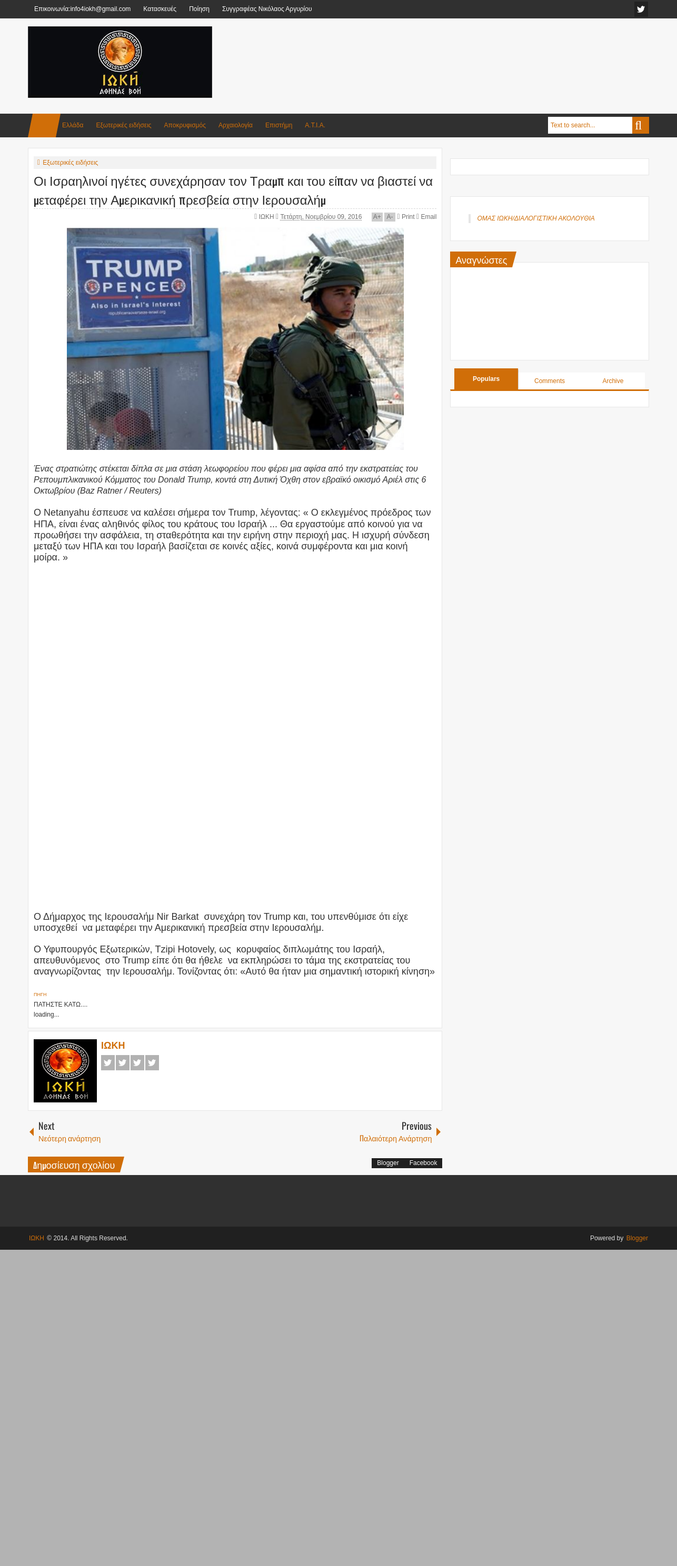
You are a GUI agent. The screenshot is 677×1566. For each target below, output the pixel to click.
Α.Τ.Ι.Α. (315, 125)
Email (426, 216)
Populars (486, 379)
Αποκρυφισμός (185, 125)
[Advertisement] (457, 52)
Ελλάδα (72, 125)
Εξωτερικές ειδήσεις (123, 125)
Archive (612, 381)
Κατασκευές (159, 9)
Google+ (137, 1062)
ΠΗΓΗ (40, 994)
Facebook (108, 1062)
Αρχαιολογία (235, 125)
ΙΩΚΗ (267, 216)
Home (44, 125)
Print (405, 216)
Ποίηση (199, 9)
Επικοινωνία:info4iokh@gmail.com (82, 9)
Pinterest (152, 1062)
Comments (549, 381)
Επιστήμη (278, 125)
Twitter (123, 1062)
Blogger (388, 1163)
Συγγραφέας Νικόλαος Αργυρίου (267, 9)
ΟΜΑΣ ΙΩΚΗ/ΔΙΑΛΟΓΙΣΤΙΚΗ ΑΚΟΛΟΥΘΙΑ (535, 218)
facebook (641, 9)
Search (640, 125)
